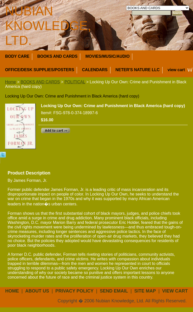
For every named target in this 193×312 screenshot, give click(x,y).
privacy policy (74, 291)
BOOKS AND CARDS (57, 56)
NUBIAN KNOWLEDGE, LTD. (48, 26)
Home (10, 82)
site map (145, 291)
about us (37, 291)
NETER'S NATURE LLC (138, 70)
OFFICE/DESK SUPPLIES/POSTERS (39, 70)
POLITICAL (75, 82)
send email (114, 291)
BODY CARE (17, 56)
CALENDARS (94, 70)
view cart (176, 70)
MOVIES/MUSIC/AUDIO (107, 56)
